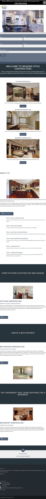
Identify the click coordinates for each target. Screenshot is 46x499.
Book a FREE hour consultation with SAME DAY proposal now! (20, 1)
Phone (1, 43)
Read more (2, 474)
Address (24, 43)
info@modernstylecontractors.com (16, 487)
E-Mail (24, 36)
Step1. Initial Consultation (15, 218)
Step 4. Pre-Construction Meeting (17, 238)
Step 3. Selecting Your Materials (16, 232)
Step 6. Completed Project (14, 252)
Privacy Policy (2, 489)
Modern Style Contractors (9, 497)
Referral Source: (3, 50)
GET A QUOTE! (23, 454)
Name (1, 36)
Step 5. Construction (13, 246)
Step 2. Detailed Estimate (14, 226)
